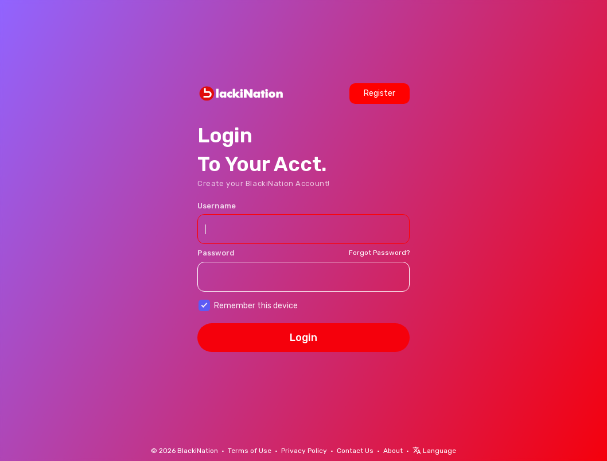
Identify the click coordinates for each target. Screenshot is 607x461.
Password (216, 253)
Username (216, 206)
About (393, 451)
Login (303, 337)
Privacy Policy (304, 451)
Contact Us (355, 451)
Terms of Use (249, 451)
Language (434, 451)
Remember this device (256, 306)
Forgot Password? (379, 253)
